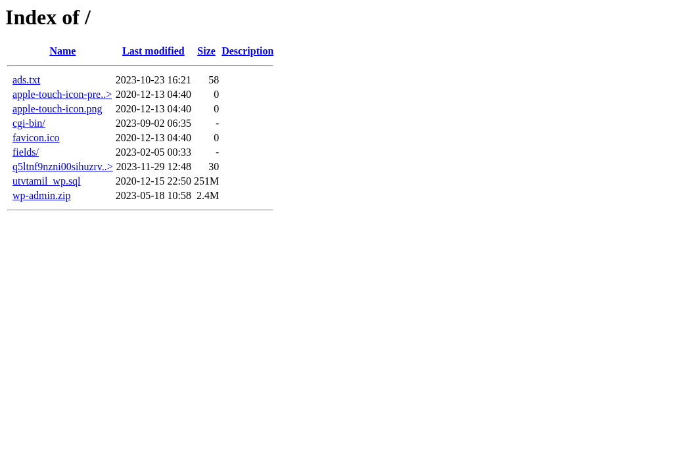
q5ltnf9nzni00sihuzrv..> (62, 166)
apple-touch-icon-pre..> (62, 94)
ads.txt (26, 79)
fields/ (25, 152)
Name (62, 50)
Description (247, 50)
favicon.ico (36, 137)
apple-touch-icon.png (57, 108)
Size (206, 50)
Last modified (153, 50)
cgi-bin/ (28, 123)
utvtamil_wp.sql (46, 181)
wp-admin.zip (41, 195)
